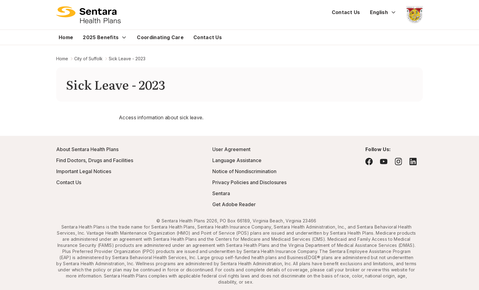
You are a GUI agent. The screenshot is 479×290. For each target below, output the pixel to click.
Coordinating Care (160, 37)
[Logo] (88, 14)
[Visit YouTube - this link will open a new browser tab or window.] (383, 161)
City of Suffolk (88, 58)
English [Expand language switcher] (383, 12)
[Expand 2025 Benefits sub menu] (124, 37)
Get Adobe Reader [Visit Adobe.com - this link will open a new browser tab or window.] (234, 204)
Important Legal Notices (83, 171)
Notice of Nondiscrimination (244, 171)
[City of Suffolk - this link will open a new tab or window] (414, 14)
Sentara (221, 193)
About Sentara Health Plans (87, 149)
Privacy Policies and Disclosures (249, 182)
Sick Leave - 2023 (127, 58)
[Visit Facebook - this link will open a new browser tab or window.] (369, 161)
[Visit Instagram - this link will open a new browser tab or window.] (398, 161)
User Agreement (231, 149)
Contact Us (346, 12)
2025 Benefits (101, 37)
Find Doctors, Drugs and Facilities (94, 160)
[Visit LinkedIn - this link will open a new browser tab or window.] (413, 161)
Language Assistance (236, 160)
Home (66, 37)
